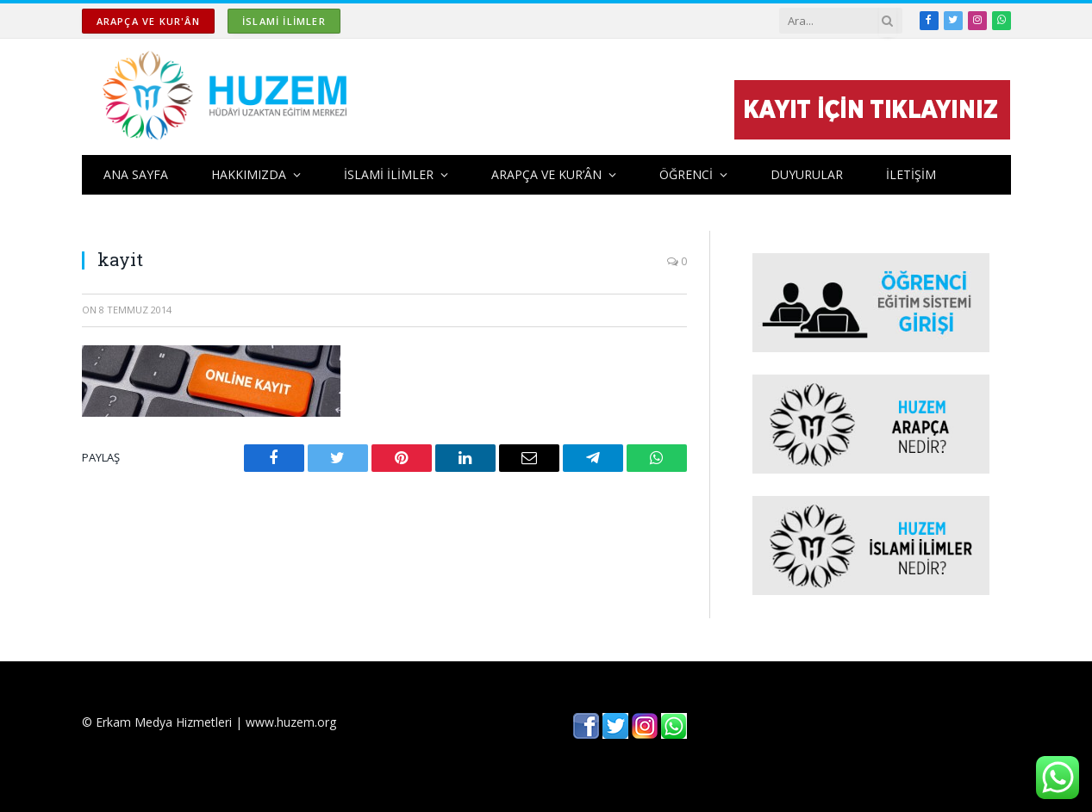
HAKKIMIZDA (248, 174)
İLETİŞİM (911, 174)
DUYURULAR (807, 174)
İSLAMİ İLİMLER (284, 21)
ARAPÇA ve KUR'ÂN (148, 21)
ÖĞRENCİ (686, 174)
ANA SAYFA (135, 174)
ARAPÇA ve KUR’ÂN (546, 174)
